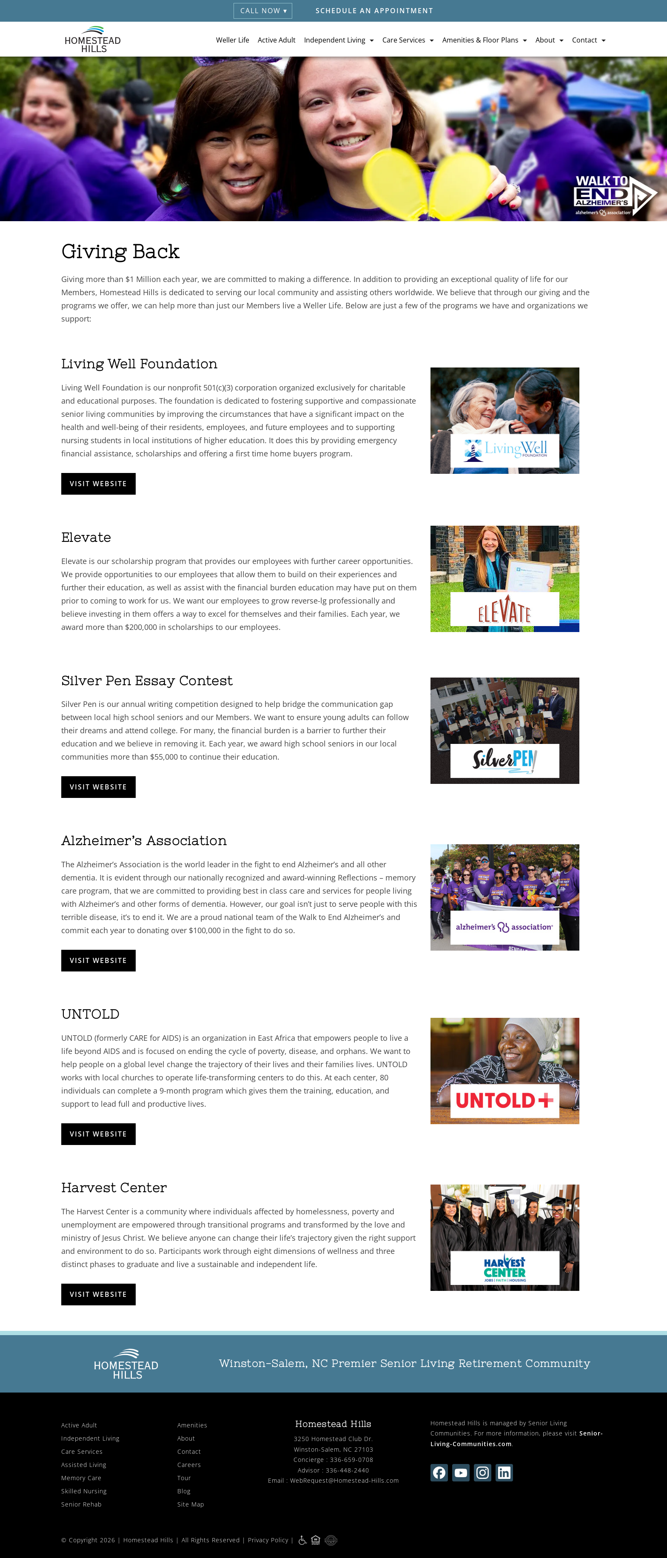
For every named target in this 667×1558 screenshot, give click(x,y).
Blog (184, 1491)
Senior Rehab (81, 1504)
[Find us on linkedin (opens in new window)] (504, 1472)
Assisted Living (83, 1465)
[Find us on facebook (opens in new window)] (439, 1472)
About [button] (545, 39)
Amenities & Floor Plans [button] (480, 39)
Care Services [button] (403, 39)
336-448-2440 (347, 1470)
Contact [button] (584, 39)
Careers (189, 1465)
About (186, 1438)
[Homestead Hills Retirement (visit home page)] (93, 39)
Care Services (82, 1451)
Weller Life (232, 39)
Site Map (190, 1504)
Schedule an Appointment (374, 10)
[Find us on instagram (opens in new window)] (482, 1472)
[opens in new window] (518, 420)
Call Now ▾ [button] (264, 10)
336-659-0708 (351, 1459)
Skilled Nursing (84, 1491)
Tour (184, 1478)
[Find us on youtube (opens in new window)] (461, 1472)
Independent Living (90, 1438)
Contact (189, 1451)
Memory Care (81, 1478)
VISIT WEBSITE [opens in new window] (98, 483)
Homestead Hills (148, 1539)
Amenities (192, 1425)
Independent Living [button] (334, 39)
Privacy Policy (268, 1539)
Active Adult (277, 39)
